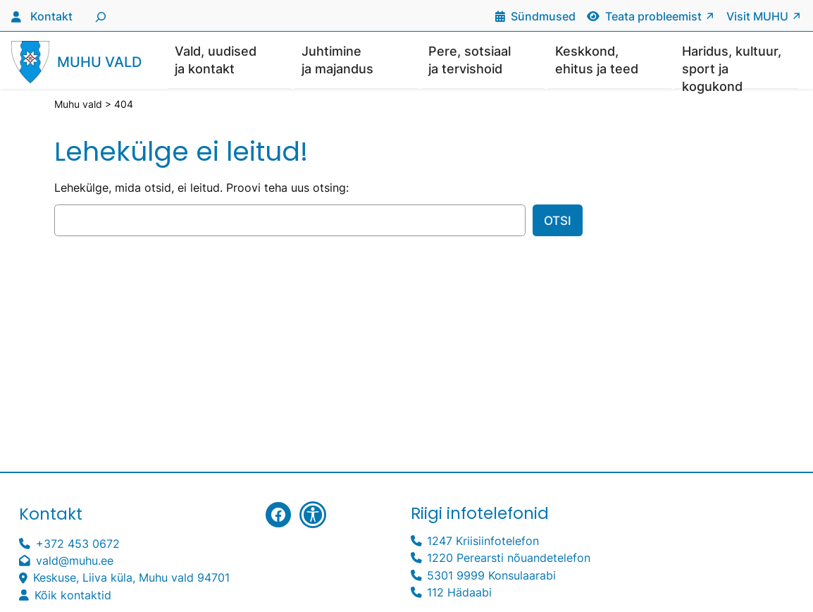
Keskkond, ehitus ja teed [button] (596, 60)
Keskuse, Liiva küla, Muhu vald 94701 (131, 578)
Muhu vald (99, 62)
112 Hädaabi (459, 593)
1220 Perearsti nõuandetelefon (508, 558)
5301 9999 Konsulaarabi (491, 576)
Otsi (557, 221)
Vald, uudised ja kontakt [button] (215, 60)
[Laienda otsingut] (99, 15)
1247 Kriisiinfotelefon (483, 542)
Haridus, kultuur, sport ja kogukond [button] (731, 67)
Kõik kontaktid (73, 596)
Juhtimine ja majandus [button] (337, 60)
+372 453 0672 (78, 544)
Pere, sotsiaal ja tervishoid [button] (469, 60)
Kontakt (51, 16)
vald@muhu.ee (74, 561)
